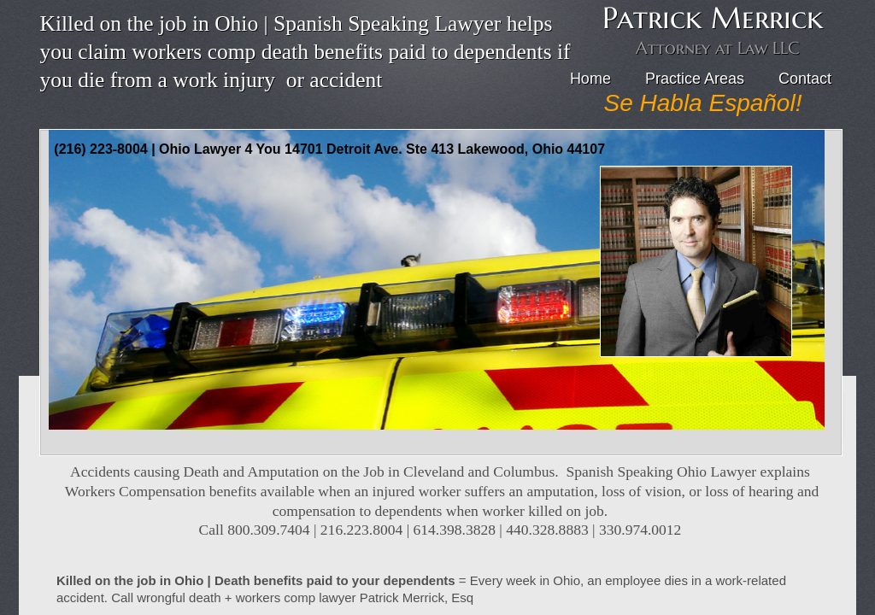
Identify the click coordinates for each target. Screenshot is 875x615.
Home (590, 78)
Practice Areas (694, 78)
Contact (804, 78)
